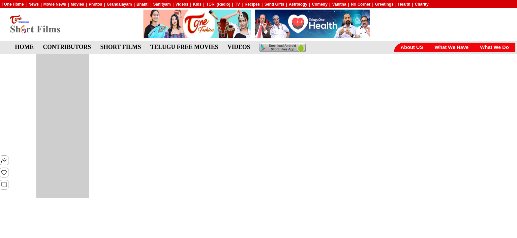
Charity (421, 4)
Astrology (298, 4)
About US (412, 47)
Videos (181, 4)
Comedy (319, 4)
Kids (197, 4)
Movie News (55, 4)
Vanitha (339, 4)
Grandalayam (119, 4)
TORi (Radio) (218, 4)
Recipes (252, 4)
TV (237, 4)
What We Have (452, 47)
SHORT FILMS (120, 47)
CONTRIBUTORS (67, 47)
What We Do (494, 47)
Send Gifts (274, 4)
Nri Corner (360, 4)
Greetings (384, 4)
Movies (77, 4)
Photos (95, 4)
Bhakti (143, 4)
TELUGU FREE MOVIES (184, 47)
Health (404, 4)
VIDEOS (239, 47)
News (33, 4)
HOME (24, 47)
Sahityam (162, 4)
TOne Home (13, 4)
